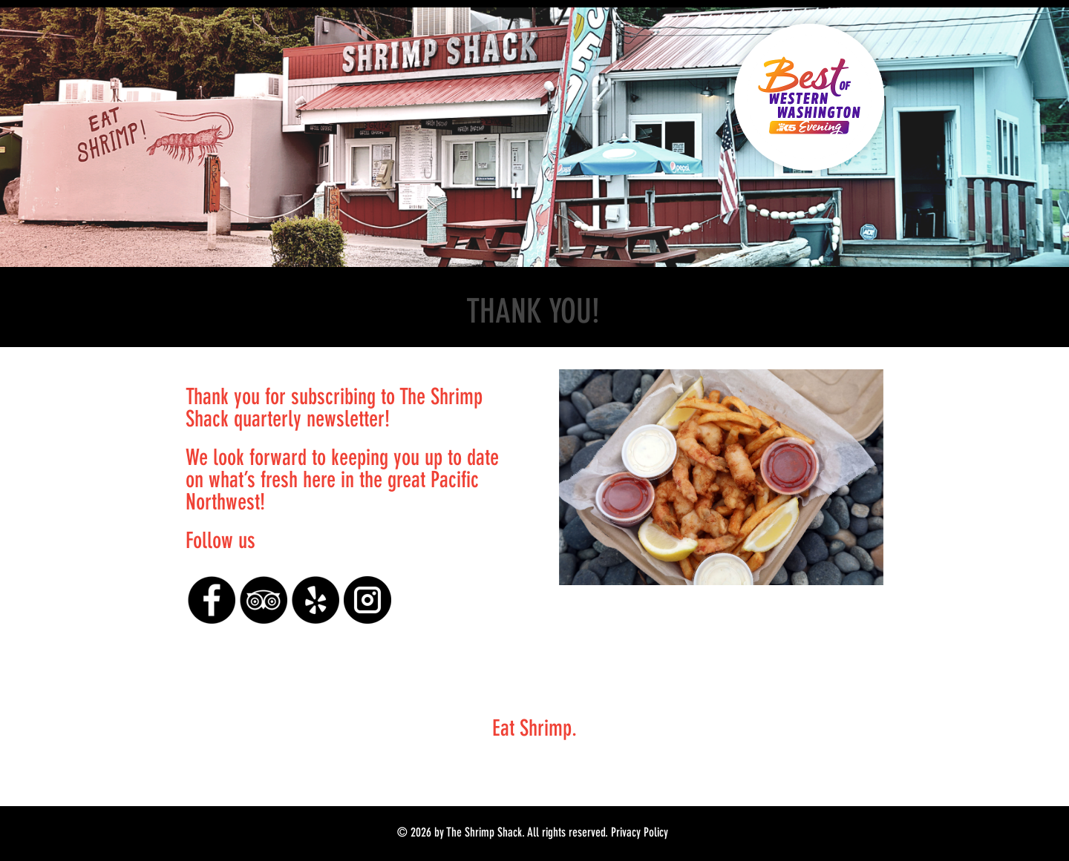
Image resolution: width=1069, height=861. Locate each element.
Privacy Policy (639, 832)
